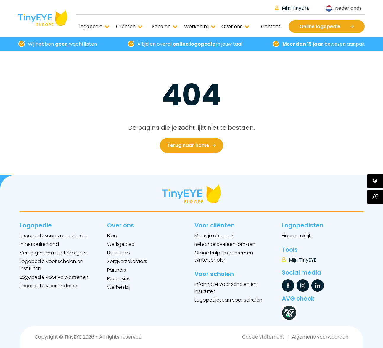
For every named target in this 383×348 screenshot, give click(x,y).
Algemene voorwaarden (320, 336)
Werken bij (200, 26)
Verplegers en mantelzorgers (53, 252)
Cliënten (129, 26)
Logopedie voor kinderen (48, 285)
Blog (112, 235)
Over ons (235, 26)
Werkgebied (121, 244)
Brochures (118, 252)
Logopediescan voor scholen (54, 235)
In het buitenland (39, 244)
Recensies (118, 278)
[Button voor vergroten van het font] (375, 197)
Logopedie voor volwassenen (54, 277)
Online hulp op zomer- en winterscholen (223, 256)
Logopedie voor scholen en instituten (51, 265)
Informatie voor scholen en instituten (225, 288)
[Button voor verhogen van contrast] (375, 181)
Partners (116, 270)
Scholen (165, 26)
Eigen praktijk (296, 235)
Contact (271, 26)
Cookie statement (263, 336)
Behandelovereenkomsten (224, 244)
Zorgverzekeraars (127, 261)
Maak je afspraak (214, 235)
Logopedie (94, 26)
